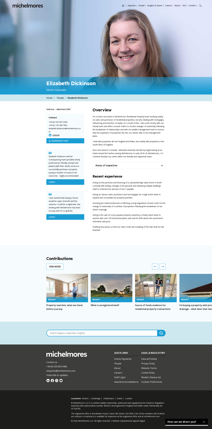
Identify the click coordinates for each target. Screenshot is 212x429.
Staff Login (119, 377)
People (141, 5)
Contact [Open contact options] (192, 5)
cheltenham (108, 398)
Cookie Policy (148, 372)
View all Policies (149, 358)
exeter (119, 398)
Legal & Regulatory (153, 352)
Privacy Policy (148, 363)
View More (55, 266)
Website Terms (149, 368)
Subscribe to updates (57, 375)
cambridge (95, 398)
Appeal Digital (139, 421)
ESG (184, 5)
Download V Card (58, 141)
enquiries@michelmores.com (60, 370)
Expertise (132, 5)
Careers (168, 5)
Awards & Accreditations (126, 381)
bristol (85, 398)
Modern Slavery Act (151, 377)
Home (49, 97)
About (177, 5)
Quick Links (121, 352)
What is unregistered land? (105, 305)
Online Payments (122, 358)
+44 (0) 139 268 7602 (58, 125)
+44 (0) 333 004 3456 (58, 122)
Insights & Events (154, 5)
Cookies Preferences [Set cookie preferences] (151, 381)
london (128, 398)
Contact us (51, 362)
